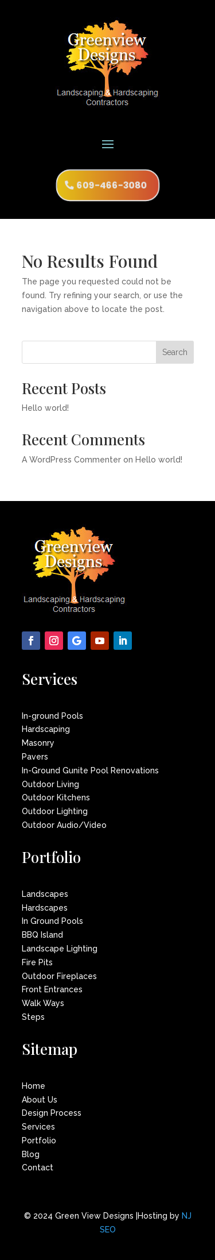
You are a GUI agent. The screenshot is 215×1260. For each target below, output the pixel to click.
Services (38, 1126)
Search (174, 352)
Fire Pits (37, 962)
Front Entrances (52, 989)
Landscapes (45, 894)
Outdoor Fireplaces (59, 976)
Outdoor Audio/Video (64, 825)
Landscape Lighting (59, 948)
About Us (39, 1099)
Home (33, 1086)
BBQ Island (42, 934)
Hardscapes (45, 907)
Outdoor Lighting (55, 811)
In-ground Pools (52, 715)
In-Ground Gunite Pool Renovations (90, 770)
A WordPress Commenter (71, 459)
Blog (31, 1154)
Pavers (35, 756)
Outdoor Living (50, 784)
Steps (33, 1017)
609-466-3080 (112, 185)
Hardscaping (46, 729)
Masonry (38, 742)
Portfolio (39, 1140)
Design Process (51, 1113)
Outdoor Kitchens (56, 797)
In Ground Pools (52, 921)
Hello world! (45, 408)
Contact (37, 1167)
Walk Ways (43, 1003)
